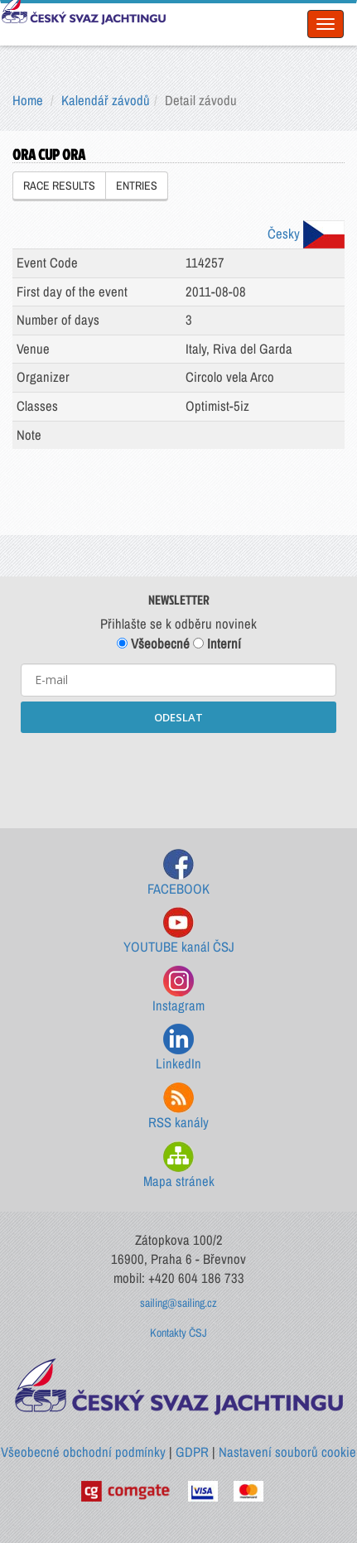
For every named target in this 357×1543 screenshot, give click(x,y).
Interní (217, 643)
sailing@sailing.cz (178, 1302)
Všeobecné (153, 643)
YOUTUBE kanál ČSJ (178, 931)
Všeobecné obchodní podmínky (83, 1452)
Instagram (178, 990)
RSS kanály (178, 1107)
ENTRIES (136, 185)
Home (27, 100)
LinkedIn (178, 1048)
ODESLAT (178, 717)
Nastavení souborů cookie (287, 1452)
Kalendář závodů (105, 100)
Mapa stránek (179, 1165)
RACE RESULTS (59, 185)
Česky (306, 233)
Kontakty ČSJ (178, 1332)
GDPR (192, 1452)
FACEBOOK (178, 873)
